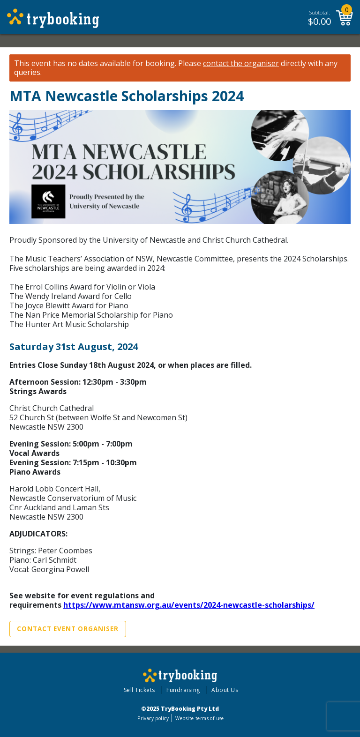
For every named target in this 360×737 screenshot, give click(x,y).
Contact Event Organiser (68, 629)
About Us (224, 690)
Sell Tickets (139, 690)
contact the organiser (241, 63)
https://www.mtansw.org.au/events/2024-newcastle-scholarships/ (189, 605)
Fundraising (183, 690)
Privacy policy (153, 718)
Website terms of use (199, 718)
